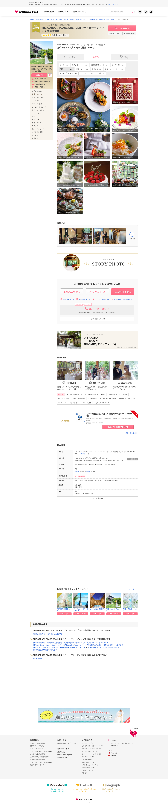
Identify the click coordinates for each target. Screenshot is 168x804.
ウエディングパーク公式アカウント (122, 743)
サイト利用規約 (87, 759)
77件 (66, 35)
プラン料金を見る (38, 84)
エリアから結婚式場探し (38, 743)
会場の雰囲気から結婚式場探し (40, 757)
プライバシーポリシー (89, 757)
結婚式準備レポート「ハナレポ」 (67, 743)
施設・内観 (36, 119)
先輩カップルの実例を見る (41, 81)
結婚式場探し (49, 12)
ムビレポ (40, 107)
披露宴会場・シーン (100, 65)
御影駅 (88, 471)
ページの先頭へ (133, 733)
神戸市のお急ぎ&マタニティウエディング (47, 645)
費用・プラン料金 (38, 110)
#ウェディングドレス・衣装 (117, 394)
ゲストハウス (45, 25)
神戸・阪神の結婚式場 (54, 634)
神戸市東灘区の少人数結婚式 (113, 645)
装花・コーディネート (114, 69)
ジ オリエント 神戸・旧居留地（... (80, 609)
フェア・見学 (36, 113)
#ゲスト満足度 (86, 403)
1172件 (60, 35)
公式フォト (38, 94)
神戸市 (67, 25)
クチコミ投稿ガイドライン (90, 751)
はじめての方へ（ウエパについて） (93, 746)
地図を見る (132, 459)
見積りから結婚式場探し (38, 759)
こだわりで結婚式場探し (38, 754)
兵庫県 (62, 25)
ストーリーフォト (38, 101)
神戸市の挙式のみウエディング (74, 643)
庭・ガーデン (118, 65)
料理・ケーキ (66, 69)
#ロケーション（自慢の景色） (68, 403)
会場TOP (35, 138)
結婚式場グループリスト (38, 765)
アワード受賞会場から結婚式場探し (41, 751)
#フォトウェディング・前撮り (95, 394)
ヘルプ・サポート (87, 770)
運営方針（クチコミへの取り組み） (93, 748)
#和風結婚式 (93, 398)
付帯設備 (97, 69)
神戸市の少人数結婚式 (54, 643)
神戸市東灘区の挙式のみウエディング (45, 647)
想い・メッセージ (38, 129)
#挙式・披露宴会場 (79, 398)
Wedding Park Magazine (64, 755)
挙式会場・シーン (80, 65)
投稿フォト (38, 97)
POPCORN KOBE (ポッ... (63, 609)
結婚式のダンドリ (79, 12)
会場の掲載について (88, 762)
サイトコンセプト (87, 743)
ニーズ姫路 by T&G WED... (97, 609)
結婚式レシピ (63, 12)
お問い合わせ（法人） (89, 767)
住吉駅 (77, 471)
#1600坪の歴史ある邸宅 (69, 394)
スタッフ (35, 126)
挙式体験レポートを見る (121, 299)
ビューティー (86, 73)
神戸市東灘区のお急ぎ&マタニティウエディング (104, 647)
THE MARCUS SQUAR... (129, 609)
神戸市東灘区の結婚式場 (93, 645)
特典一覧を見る (131, 433)
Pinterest (114, 753)
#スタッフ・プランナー (108, 398)
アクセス (35, 135)
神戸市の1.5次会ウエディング (73, 645)
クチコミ (37, 91)
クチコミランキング (36, 748)
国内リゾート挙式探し (37, 746)
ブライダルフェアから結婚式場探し (41, 762)
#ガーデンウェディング (127, 398)
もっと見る (133, 589)
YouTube (113, 756)
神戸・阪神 (54, 25)
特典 (33, 116)
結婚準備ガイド (62, 752)
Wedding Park (84, 799)
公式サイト (84, 454)
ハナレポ (40, 104)
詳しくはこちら (113, 4)
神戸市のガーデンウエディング (97, 643)
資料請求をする (83, 299)
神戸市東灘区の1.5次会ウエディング (45, 650)
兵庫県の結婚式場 (39, 634)
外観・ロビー (82, 69)
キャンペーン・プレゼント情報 (91, 754)
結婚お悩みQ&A (62, 757)
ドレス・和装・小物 (68, 73)
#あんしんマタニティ (102, 403)
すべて (64, 65)
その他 (101, 73)
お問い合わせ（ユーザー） (90, 765)
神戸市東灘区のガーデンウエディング (73, 647)
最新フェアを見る (38, 87)
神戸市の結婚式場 (39, 643)
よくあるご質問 (37, 132)
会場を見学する (67, 299)
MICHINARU (115, 746)
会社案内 (84, 773)
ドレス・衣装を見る (101, 299)
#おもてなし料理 (63, 398)
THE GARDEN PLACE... (112, 609)
